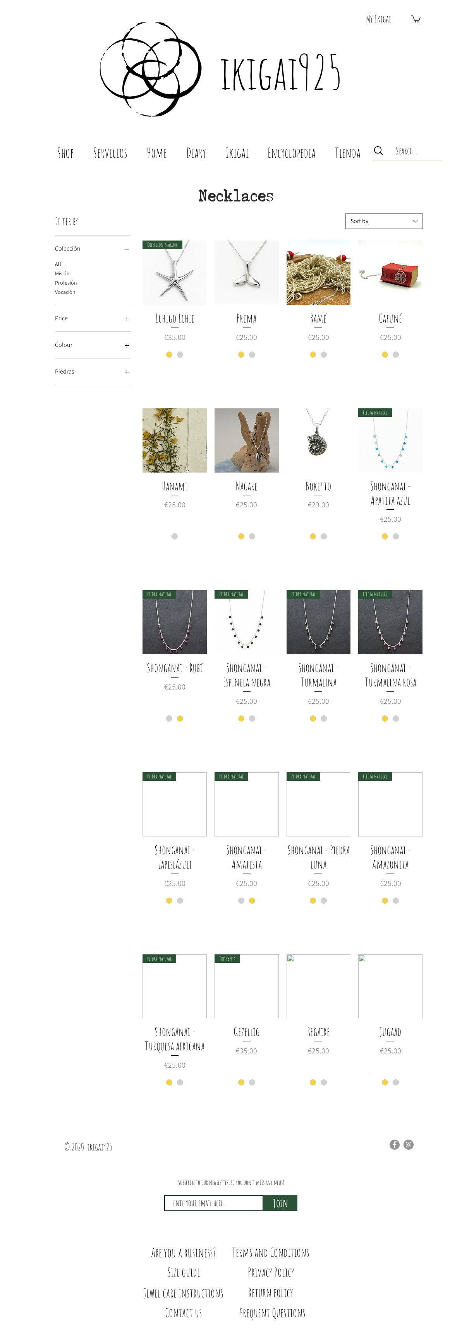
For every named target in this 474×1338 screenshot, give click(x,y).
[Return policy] (270, 1292)
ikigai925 (281, 72)
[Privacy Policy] (270, 1272)
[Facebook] (395, 1145)
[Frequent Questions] (272, 1312)
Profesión (66, 282)
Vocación (65, 291)
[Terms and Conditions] (270, 1252)
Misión (62, 273)
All (58, 264)
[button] (416, 18)
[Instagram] (409, 1145)
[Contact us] (184, 1312)
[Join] (280, 1203)
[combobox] (384, 221)
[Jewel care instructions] (183, 1292)
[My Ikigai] (378, 18)
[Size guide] (183, 1272)
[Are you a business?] (183, 1252)
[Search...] (407, 150)
